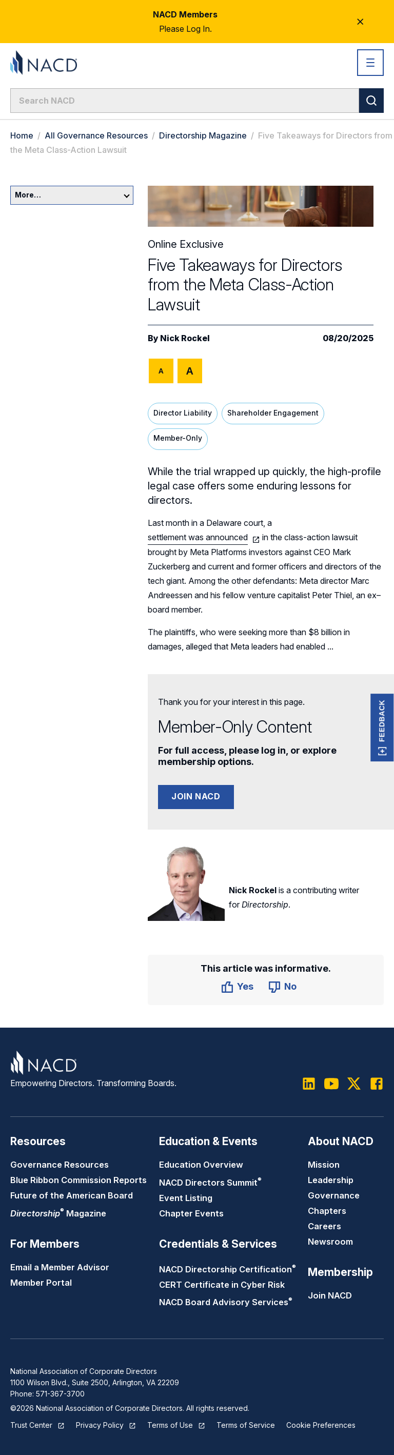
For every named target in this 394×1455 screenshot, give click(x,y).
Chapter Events (191, 1213)
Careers (324, 1226)
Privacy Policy (100, 1425)
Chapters (327, 1211)
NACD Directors (210, 1182)
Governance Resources (59, 1164)
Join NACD (196, 796)
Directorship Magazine (203, 135)
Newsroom (330, 1241)
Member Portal (41, 1282)
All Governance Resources (96, 135)
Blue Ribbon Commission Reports (78, 1180)
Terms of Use (170, 1425)
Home (21, 135)
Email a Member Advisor (59, 1267)
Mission (324, 1164)
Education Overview (201, 1164)
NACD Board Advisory (225, 1302)
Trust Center (31, 1425)
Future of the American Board (71, 1195)
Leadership (330, 1180)
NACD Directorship (227, 1269)
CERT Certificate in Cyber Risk (222, 1285)
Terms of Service (245, 1425)
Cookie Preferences (321, 1425)
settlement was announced (198, 537)
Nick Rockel (185, 338)
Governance (334, 1195)
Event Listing (185, 1198)
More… (72, 194)
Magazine (58, 1213)
